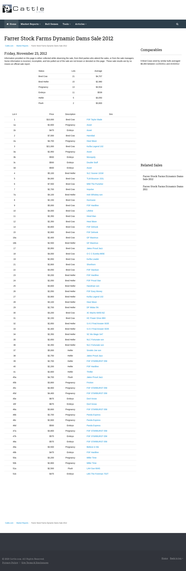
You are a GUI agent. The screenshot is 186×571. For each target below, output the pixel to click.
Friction (90, 382)
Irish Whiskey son (95, 195)
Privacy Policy (10, 562)
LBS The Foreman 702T (97, 474)
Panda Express (93, 415)
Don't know (92, 398)
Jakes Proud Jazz (95, 248)
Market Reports (22, 46)
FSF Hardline (93, 205)
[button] (177, 24)
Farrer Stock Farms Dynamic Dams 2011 (163, 188)
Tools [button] (67, 23)
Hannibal (91, 135)
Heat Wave (92, 141)
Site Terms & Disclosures (35, 562)
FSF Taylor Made (94, 119)
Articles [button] (81, 23)
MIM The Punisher (95, 184)
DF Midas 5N (93, 307)
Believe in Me (93, 447)
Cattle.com (9, 46)
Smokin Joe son (94, 350)
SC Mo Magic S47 (95, 334)
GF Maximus (92, 237)
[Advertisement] (131, 9)
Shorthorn (91, 264)
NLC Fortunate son (95, 339)
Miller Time (91, 458)
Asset (89, 125)
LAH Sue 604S (93, 468)
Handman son (93, 286)
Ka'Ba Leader (93, 259)
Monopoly (91, 157)
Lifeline (90, 211)
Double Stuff (92, 162)
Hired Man (91, 216)
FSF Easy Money (94, 291)
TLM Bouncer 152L (95, 178)
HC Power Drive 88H (96, 318)
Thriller (90, 372)
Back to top (176, 558)
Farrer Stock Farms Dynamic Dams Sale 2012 (163, 178)
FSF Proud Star (94, 280)
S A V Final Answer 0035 (98, 323)
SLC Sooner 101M (95, 173)
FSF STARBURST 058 (97, 361)
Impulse (90, 189)
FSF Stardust (93, 270)
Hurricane (91, 200)
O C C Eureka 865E (96, 254)
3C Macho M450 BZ (96, 313)
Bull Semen (51, 23)
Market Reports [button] (31, 23)
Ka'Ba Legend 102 (95, 146)
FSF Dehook (92, 227)
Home (11, 23)
